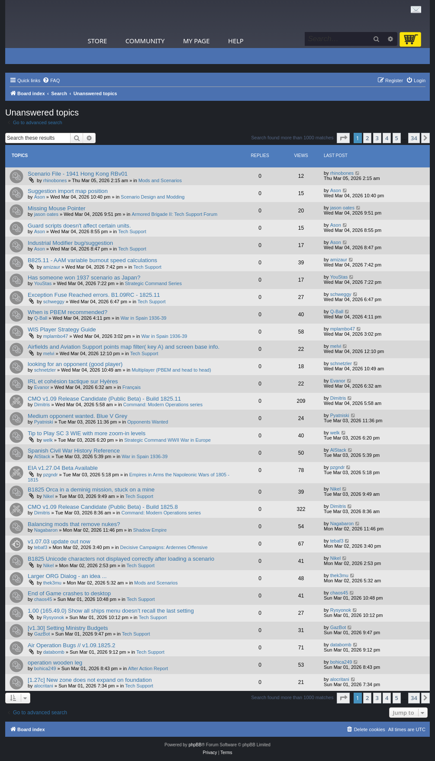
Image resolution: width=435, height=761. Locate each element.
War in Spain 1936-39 (143, 318)
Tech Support (132, 231)
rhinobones (55, 180)
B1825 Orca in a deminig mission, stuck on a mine (91, 489)
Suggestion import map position (68, 191)
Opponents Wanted (147, 421)
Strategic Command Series (153, 283)
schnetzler (45, 369)
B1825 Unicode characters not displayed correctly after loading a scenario (121, 558)
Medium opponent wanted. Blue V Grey (77, 416)
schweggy (53, 301)
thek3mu (52, 582)
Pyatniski (43, 421)
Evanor (41, 387)
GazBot (42, 633)
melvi (49, 353)
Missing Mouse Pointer (56, 208)
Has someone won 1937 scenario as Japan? (84, 277)
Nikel (48, 496)
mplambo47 (55, 336)
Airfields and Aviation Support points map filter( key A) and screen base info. (123, 347)
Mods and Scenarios (160, 180)
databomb (53, 652)
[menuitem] (51, 80)
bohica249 (45, 668)
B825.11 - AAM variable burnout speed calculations (92, 260)
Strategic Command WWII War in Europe (167, 440)
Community (145, 40)
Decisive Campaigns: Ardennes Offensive (163, 547)
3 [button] (377, 138)
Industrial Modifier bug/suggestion (70, 243)
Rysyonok (53, 617)
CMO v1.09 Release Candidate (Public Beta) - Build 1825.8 (103, 507)
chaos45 (43, 599)
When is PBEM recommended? (67, 312)
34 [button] (414, 138)
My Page (196, 40)
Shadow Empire (150, 530)
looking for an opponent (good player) (75, 364)
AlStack (42, 456)
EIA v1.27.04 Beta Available (63, 468)
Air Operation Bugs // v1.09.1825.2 (71, 645)
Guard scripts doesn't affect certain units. (79, 225)
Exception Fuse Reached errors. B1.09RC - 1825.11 (94, 295)
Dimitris (42, 404)
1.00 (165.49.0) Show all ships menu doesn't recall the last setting (111, 610)
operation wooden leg (55, 662)
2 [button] (367, 138)
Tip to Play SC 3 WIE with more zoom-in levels (86, 433)
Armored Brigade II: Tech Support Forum (174, 214)
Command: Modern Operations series (163, 404)
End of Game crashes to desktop (69, 593)
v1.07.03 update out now (59, 541)
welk (48, 440)
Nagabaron (46, 530)
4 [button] (386, 138)
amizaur (51, 267)
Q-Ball (41, 318)
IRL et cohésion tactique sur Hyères (73, 381)
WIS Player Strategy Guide (62, 329)
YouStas (43, 283)
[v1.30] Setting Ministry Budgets (68, 628)
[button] (343, 138)
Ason (39, 196)
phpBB (195, 744)
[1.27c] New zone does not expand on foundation (90, 680)
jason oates (46, 214)
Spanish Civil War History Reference (74, 450)
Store (97, 40)
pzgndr (50, 474)
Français (131, 387)
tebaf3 (41, 547)
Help (236, 40)
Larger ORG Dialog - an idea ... (67, 576)
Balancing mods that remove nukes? (74, 524)
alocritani (43, 685)
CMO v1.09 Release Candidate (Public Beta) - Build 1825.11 (104, 398)
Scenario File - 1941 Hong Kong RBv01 (78, 173)
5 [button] (396, 138)
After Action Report (148, 668)
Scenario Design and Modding (152, 196)
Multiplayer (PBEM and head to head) (171, 369)
